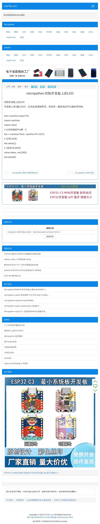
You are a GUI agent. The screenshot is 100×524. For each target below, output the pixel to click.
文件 (24, 32)
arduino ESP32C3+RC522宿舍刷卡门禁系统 (22, 270)
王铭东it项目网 (10, 347)
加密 (32, 32)
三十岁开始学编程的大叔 (14, 325)
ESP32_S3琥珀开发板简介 (65, 500)
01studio (7, 358)
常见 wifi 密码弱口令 (12, 276)
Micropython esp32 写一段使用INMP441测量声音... (25, 311)
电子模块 (8, 372)
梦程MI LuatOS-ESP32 (13, 331)
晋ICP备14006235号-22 (37, 517)
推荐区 (7, 320)
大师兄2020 (9, 353)
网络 (16, 32)
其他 (22, 37)
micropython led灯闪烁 (84, 173)
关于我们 (10, 500)
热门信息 (8, 284)
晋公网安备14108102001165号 (60, 517)
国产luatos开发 (10, 342)
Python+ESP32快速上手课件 (16, 363)
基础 (58, 32)
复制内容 (50, 236)
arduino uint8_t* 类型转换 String (17, 259)
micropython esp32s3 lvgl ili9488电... (19, 300)
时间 (66, 32)
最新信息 (8, 248)
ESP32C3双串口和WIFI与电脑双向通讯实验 (22, 254)
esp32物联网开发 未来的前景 (39, 500)
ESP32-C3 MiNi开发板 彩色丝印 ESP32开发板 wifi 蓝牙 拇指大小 (31, 473)
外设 (40, 32)
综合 (74, 32)
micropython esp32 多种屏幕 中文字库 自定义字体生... (26, 295)
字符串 (49, 32)
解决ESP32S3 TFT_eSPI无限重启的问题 (21, 265)
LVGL (90, 32)
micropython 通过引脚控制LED (25, 173)
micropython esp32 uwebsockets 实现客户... (22, 306)
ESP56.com (10, 6)
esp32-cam (11, 37)
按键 (82, 32)
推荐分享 (50, 228)
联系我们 (20, 500)
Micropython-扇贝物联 (13, 336)
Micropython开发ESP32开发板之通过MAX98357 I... (25, 289)
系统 (8, 32)
